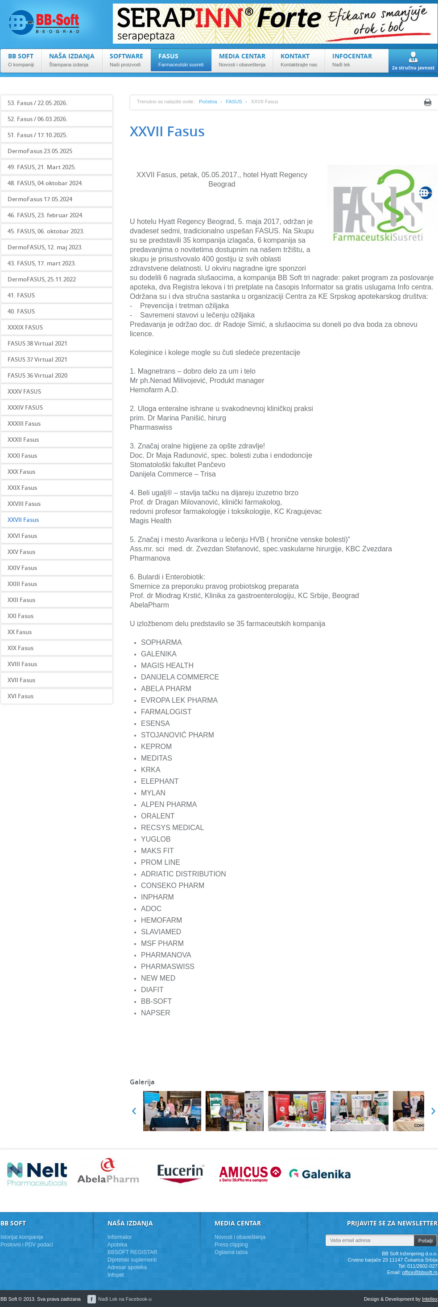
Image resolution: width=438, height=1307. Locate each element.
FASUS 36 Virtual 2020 (37, 375)
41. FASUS (21, 295)
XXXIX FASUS (25, 327)
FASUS (234, 101)
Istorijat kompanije (22, 1237)
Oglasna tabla (231, 1252)
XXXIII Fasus (24, 423)
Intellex (430, 1299)
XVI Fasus (20, 696)
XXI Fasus (20, 616)
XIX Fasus (20, 648)
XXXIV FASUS (25, 407)
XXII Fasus (21, 600)
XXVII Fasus (23, 520)
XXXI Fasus (22, 456)
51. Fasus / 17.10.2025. (38, 135)
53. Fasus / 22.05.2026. (38, 103)
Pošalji (425, 1240)
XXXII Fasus (23, 440)
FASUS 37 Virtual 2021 (37, 359)
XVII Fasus (21, 680)
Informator (119, 1237)
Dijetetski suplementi (132, 1260)
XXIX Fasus (22, 488)
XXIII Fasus (22, 584)
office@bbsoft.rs (420, 1272)
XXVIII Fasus (24, 504)
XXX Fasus (21, 472)
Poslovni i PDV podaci (26, 1245)
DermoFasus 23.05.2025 (40, 151)
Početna (208, 101)
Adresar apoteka (127, 1267)
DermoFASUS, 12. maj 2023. (45, 247)
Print (427, 102)
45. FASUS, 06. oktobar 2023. (46, 231)
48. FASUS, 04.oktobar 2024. (45, 183)
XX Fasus (20, 632)
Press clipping (231, 1245)
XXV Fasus (21, 552)
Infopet (115, 1275)
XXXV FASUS (24, 391)
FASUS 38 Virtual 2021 (37, 343)
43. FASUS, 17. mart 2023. (42, 263)
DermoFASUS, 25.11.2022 (42, 279)
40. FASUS (21, 311)
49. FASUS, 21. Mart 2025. (42, 167)
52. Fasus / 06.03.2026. (38, 119)
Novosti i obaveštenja (240, 1237)
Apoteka (117, 1245)
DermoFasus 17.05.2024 (40, 199)
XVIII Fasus (22, 664)
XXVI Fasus (22, 536)
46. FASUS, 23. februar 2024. (46, 215)
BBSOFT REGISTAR (132, 1252)
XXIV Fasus (22, 568)
